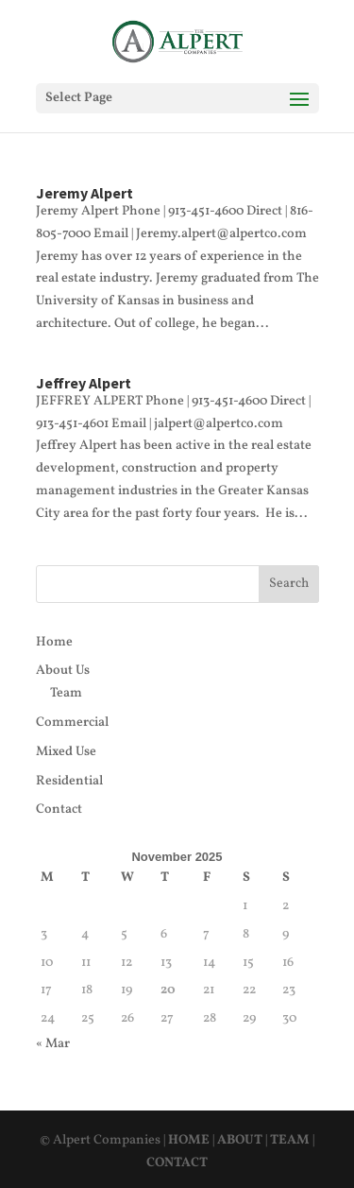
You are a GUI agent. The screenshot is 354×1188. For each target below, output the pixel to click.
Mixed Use (66, 752)
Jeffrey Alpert (83, 382)
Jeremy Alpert (84, 192)
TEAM (290, 1140)
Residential (69, 781)
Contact (59, 809)
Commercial (72, 723)
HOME (189, 1140)
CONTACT (177, 1163)
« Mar (53, 1044)
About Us (63, 671)
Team (66, 693)
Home (54, 642)
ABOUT (239, 1140)
